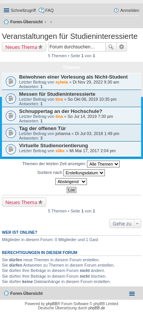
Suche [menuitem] (137, 22)
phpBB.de (96, 308)
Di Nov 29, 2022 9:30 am (96, 82)
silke (59, 150)
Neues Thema (21, 46)
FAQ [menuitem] (49, 10)
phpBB (52, 304)
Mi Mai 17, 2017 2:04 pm (92, 150)
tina (59, 99)
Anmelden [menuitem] (129, 10)
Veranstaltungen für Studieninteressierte (70, 36)
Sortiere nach (71, 172)
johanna (62, 133)
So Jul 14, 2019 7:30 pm (90, 116)
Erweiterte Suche (122, 46)
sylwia (61, 82)
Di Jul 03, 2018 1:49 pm (97, 133)
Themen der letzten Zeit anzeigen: (71, 164)
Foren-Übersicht (26, 21)
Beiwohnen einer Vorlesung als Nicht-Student (73, 77)
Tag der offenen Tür (42, 128)
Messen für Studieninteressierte (57, 94)
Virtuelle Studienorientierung (53, 145)
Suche (111, 46)
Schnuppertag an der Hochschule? (60, 111)
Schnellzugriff (23, 10)
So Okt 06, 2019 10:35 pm (91, 99)
